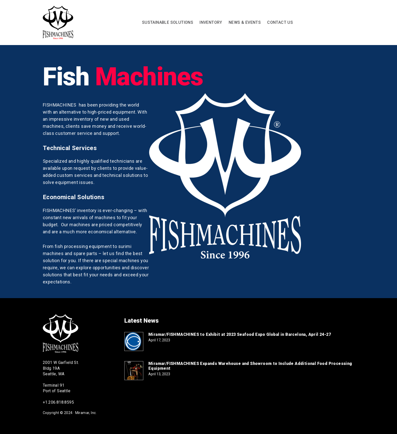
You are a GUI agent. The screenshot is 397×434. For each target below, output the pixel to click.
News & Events (245, 22)
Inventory (211, 22)
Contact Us (280, 22)
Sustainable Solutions (167, 22)
